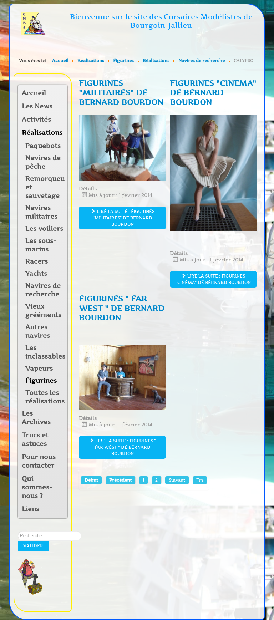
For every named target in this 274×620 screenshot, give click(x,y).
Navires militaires (41, 212)
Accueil (34, 93)
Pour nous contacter (39, 461)
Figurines (41, 381)
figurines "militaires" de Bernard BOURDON (121, 92)
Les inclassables (45, 352)
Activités (36, 119)
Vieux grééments (43, 311)
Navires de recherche (43, 290)
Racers (36, 261)
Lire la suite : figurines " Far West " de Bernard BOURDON (122, 447)
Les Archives (36, 418)
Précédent (120, 480)
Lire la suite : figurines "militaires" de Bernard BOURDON (122, 218)
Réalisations (40, 133)
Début (91, 480)
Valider (33, 545)
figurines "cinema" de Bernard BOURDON (213, 92)
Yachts (36, 274)
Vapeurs (39, 368)
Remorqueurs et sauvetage (45, 187)
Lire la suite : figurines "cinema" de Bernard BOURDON (213, 279)
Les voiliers (44, 229)
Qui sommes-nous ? (37, 487)
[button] (61, 120)
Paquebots (43, 146)
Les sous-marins (40, 245)
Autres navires (37, 331)
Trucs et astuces (35, 439)
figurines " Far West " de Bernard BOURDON (121, 308)
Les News (37, 106)
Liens (30, 509)
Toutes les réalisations (45, 397)
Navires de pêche (43, 162)
